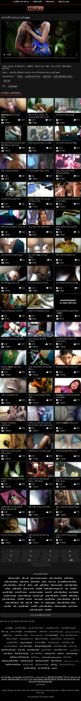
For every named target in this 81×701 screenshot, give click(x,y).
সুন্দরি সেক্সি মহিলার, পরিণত (66, 603)
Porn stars (50, 603)
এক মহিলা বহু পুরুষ (9, 596)
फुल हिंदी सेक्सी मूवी (30, 668)
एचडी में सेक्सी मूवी (71, 654)
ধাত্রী (22, 603)
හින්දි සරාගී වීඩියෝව (67, 665)
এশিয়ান (29, 585)
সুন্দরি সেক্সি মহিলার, (11, 582)
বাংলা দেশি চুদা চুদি (56, 632)
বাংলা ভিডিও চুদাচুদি (68, 628)
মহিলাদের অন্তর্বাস (14, 578)
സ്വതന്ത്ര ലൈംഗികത (51, 657)
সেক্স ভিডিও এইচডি (21, 635)
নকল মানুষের (38, 599)
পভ (42, 603)
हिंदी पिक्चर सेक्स (61, 679)
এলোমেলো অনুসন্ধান (36, 592)
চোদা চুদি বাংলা (68, 639)
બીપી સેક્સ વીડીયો (41, 665)
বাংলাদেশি (48, 592)
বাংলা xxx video (25, 646)
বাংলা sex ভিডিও (30, 632)
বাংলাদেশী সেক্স (56, 639)
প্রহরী (36, 585)
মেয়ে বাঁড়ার (7, 606)
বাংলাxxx (8, 628)
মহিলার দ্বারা (50, 2)
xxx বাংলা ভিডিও (41, 639)
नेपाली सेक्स (21, 650)
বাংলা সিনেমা (72, 606)
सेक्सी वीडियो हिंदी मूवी (21, 654)
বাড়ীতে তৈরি (37, 2)
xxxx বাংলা (7, 635)
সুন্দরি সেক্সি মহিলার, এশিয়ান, (63, 77)
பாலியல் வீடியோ (41, 677)
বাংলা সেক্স (52, 582)
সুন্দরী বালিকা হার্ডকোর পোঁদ (53, 589)
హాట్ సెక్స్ (54, 665)
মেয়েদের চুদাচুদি (53, 643)
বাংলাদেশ (29, 599)
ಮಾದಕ (54, 668)
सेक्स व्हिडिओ (8, 654)
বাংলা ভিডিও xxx (60, 646)
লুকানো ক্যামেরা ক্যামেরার (38, 578)
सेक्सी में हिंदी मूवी (56, 661)
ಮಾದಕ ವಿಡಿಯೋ (26, 643)
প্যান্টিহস (7, 589)
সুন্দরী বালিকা (68, 578)
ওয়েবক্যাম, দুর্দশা (38, 596)
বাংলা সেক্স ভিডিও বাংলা (68, 635)
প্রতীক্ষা (36, 603)
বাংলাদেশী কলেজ (21, 592)
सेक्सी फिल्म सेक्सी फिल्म (13, 665)
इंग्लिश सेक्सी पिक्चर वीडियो (44, 682)
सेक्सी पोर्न (60, 654)
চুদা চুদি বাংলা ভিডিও (36, 628)
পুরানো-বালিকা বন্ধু (24, 596)
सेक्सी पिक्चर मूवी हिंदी (42, 661)
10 (29, 560)
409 (71, 560)
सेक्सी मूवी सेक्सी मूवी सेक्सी (43, 646)
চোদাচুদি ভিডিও (12, 643)
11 (49, 560)
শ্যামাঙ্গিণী (39, 589)
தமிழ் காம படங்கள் (71, 661)
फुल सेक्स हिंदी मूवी (43, 668)
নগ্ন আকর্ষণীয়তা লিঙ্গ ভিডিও (67, 582)
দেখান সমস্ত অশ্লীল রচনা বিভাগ (40, 615)
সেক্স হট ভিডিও (46, 650)
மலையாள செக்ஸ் (72, 632)
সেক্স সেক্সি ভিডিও (36, 654)
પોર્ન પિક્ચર (35, 657)
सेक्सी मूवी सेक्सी (71, 679)
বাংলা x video (40, 643)
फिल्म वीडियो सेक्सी (33, 650)
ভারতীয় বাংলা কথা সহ (21, 2)
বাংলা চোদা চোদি (36, 635)
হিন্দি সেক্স (4, 632)
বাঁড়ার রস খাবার (63, 2)
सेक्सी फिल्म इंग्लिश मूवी (8, 650)
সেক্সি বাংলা (43, 632)
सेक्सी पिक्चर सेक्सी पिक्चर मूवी (19, 657)
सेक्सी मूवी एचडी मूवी (26, 661)
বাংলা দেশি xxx (16, 632)
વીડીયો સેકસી (28, 665)
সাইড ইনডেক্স (40, 685)
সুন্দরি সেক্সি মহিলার (55, 578)
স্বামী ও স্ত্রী (7, 81)
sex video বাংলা (60, 650)
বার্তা (66, 589)
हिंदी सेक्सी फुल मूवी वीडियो (55, 677)
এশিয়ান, (20, 77)
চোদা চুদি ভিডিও (20, 628)
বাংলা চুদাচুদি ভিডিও (40, 574)
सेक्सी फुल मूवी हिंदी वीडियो (10, 661)
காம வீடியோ (75, 650)
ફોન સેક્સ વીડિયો (10, 646)
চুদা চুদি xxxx (13, 86)
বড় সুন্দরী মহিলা (7, 592)
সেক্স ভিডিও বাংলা (52, 628)
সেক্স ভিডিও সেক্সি (67, 643)
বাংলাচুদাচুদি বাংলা (26, 639)
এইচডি (44, 582)
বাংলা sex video (51, 635)
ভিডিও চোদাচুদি (11, 639)
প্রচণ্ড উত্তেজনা (74, 592)
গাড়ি (14, 606)
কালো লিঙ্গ (67, 657)
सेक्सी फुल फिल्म (50, 654)
